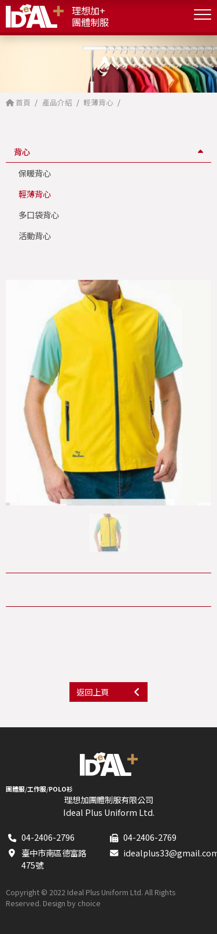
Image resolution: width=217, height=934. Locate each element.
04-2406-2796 (48, 837)
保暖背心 (35, 173)
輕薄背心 (35, 194)
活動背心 (35, 235)
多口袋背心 (39, 214)
